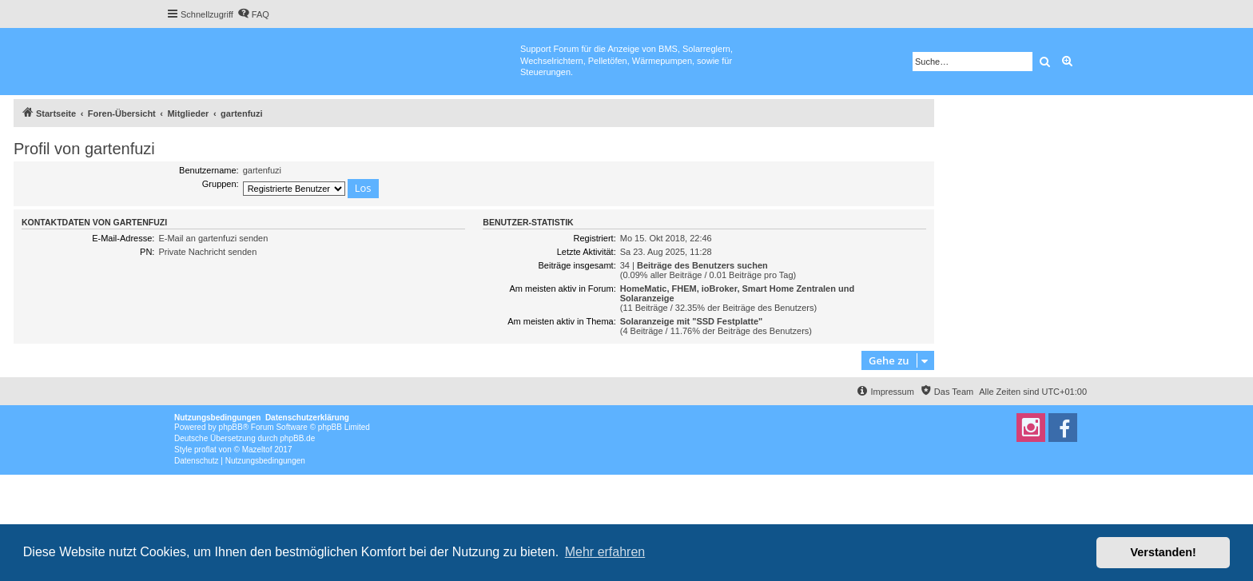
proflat (205, 449)
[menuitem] (253, 14)
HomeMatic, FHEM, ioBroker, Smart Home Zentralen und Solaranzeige (737, 293)
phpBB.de (297, 438)
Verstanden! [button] (1163, 552)
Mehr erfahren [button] (605, 552)
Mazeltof (257, 449)
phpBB (231, 427)
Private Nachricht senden (207, 252)
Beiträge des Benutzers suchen (702, 265)
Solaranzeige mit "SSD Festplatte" (691, 321)
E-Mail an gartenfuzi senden (213, 238)
